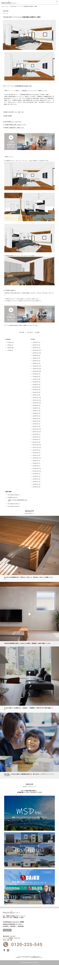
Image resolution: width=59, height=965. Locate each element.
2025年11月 (36, 353)
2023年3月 (35, 421)
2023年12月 (36, 397)
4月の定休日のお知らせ (14, 503)
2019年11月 (36, 471)
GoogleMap (7, 930)
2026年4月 (35, 342)
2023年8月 (35, 408)
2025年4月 (35, 360)
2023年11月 (36, 400)
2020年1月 (35, 465)
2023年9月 (35, 405)
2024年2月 (35, 392)
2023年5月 (35, 416)
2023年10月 (36, 402)
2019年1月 (35, 484)
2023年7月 (35, 410)
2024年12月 (36, 366)
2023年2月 (35, 423)
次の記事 (37, 332)
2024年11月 (36, 368)
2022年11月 (36, 431)
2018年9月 (35, 486)
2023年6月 (35, 413)
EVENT (9, 342)
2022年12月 (36, 429)
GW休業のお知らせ (13, 497)
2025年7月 (35, 358)
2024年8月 (35, 376)
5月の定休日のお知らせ (14, 494)
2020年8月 (35, 460)
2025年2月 (35, 363)
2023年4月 (35, 418)
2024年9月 (35, 374)
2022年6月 (35, 434)
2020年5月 (35, 463)
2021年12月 (36, 444)
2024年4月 (35, 387)
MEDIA (9, 345)
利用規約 (33, 957)
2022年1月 (35, 442)
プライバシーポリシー (25, 957)
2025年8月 (35, 355)
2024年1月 (35, 395)
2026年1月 (35, 347)
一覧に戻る (29, 332)
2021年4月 (35, 452)
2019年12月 (36, 468)
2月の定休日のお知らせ (14, 506)
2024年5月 (35, 384)
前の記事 (22, 332)
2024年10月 (36, 371)
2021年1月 (35, 455)
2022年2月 (35, 439)
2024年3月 (35, 389)
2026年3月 (35, 345)
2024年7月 (35, 379)
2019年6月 (35, 476)
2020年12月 (36, 458)
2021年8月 (35, 450)
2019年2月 (35, 481)
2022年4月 (35, 437)
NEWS (9, 347)
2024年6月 (35, 381)
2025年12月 (36, 350)
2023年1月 (35, 426)
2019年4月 (35, 479)
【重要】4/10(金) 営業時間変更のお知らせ (17, 500)
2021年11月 (36, 447)
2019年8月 (35, 473)
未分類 (9, 350)
